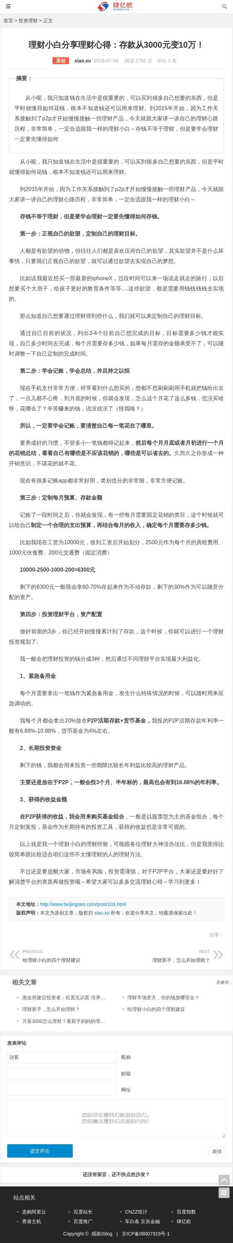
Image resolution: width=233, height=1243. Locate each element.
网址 (126, 1089)
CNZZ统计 (136, 1212)
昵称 (126, 1057)
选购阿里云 (34, 1212)
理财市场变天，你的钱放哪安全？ (163, 997)
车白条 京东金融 (142, 1221)
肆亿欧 (184, 1221)
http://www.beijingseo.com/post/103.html (83, 904)
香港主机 (31, 1221)
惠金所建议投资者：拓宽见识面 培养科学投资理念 (75, 997)
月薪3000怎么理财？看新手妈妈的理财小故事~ (72, 1021)
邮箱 (126, 1073)
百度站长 (83, 1212)
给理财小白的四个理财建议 (69, 955)
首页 (8, 20)
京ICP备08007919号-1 (146, 1233)
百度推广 (83, 1221)
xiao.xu (82, 60)
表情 (217, 1151)
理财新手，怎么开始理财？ (163, 955)
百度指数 (186, 1212)
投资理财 (28, 20)
